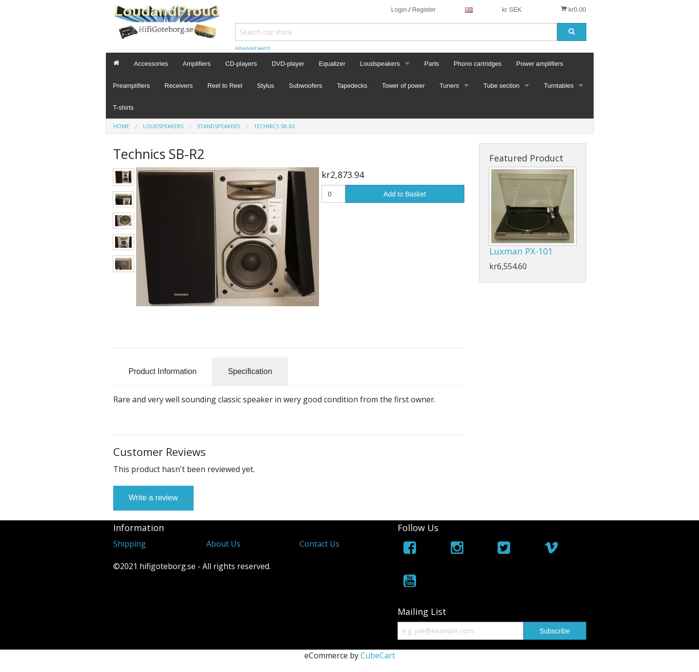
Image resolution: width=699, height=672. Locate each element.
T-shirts (123, 107)
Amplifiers (197, 63)
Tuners (449, 85)
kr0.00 (573, 9)
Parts (431, 63)
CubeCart (377, 655)
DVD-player (288, 63)
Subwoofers (305, 85)
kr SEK (511, 9)
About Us (223, 543)
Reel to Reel (224, 85)
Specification (250, 371)
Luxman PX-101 (521, 251)
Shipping (129, 543)
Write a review (153, 498)
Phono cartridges (477, 63)
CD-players (241, 63)
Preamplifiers (131, 85)
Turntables (559, 85)
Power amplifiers (539, 63)
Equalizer (332, 63)
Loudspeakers (380, 63)
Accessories (151, 63)
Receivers (178, 85)
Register (424, 9)
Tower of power (403, 85)
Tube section (501, 85)
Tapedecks (352, 85)
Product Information (163, 371)
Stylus (265, 85)
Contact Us (320, 543)
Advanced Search (253, 48)
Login (399, 9)
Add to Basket (404, 194)
